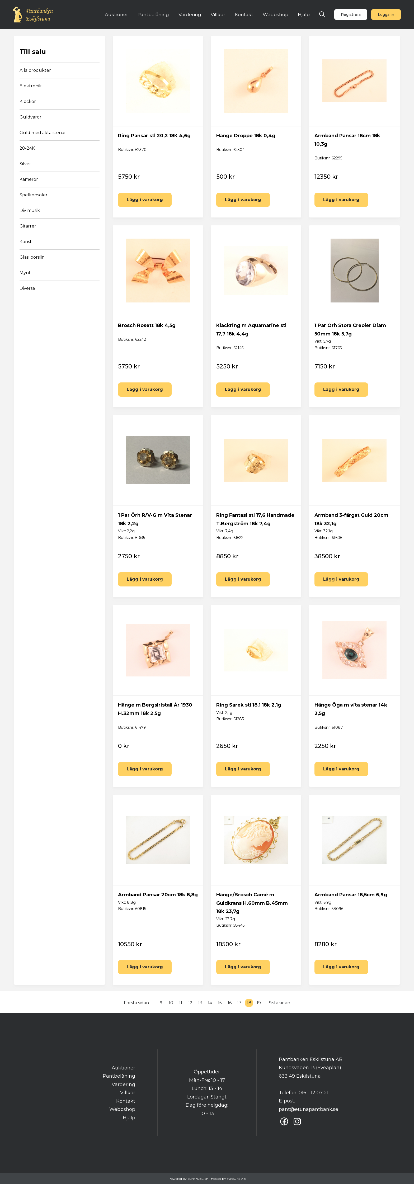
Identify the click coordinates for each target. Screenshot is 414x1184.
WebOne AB (236, 1179)
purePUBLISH (198, 1179)
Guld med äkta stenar (43, 132)
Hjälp (304, 14)
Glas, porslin (32, 257)
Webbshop (275, 14)
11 (180, 1002)
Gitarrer (28, 226)
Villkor (218, 14)
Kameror (29, 179)
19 (259, 1002)
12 (190, 1002)
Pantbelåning (153, 14)
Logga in (386, 14)
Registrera (351, 14)
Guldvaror (30, 117)
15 (220, 1002)
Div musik (30, 210)
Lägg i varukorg (145, 199)
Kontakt (244, 14)
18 (249, 1002)
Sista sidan (279, 1002)
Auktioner (116, 14)
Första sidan (136, 1002)
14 (210, 1002)
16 (230, 1002)
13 (200, 1002)
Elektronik (31, 85)
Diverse (27, 288)
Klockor (28, 101)
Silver (25, 163)
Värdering (189, 14)
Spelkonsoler (34, 194)
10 (171, 1002)
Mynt (25, 272)
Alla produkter (35, 70)
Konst (26, 241)
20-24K (27, 148)
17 (239, 1002)
